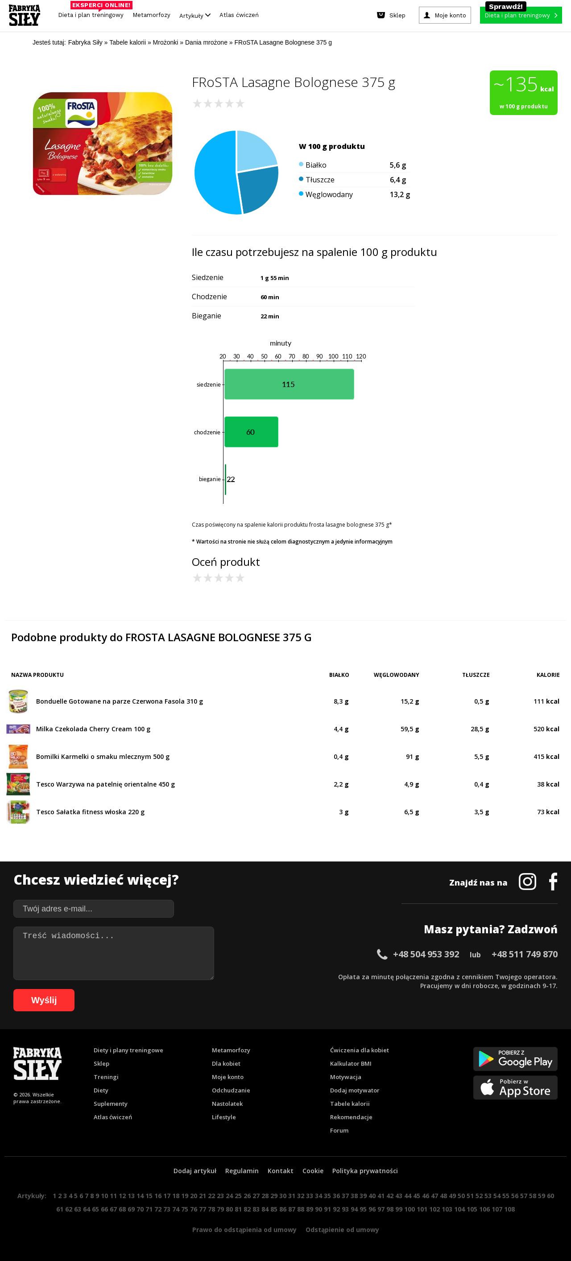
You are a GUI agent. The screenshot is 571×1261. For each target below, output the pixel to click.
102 (434, 1209)
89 (309, 1209)
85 (273, 1209)
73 (166, 1209)
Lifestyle (224, 1117)
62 (68, 1209)
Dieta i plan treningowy (93, 12)
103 (447, 1209)
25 (238, 1195)
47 (434, 1195)
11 (113, 1195)
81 (238, 1209)
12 (122, 1195)
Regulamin (242, 1170)
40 (372, 1195)
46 (425, 1195)
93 (345, 1209)
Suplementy (111, 1104)
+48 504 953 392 (426, 954)
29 (273, 1195)
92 (336, 1209)
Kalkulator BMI (351, 1063)
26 (247, 1195)
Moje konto (228, 1077)
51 (470, 1195)
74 (175, 1209)
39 (363, 1195)
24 (229, 1195)
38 (354, 1195)
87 (291, 1209)
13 (131, 1195)
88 (300, 1209)
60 (550, 1195)
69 (131, 1209)
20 (193, 1195)
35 (327, 1195)
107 (497, 1209)
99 (398, 1209)
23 (220, 1195)
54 (497, 1195)
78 (211, 1209)
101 (422, 1209)
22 (211, 1195)
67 (113, 1209)
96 (372, 1209)
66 (104, 1209)
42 (389, 1195)
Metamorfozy (151, 15)
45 (416, 1195)
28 (265, 1195)
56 (514, 1195)
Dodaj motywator (355, 1090)
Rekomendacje (351, 1117)
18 (175, 1195)
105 (472, 1209)
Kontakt (281, 1170)
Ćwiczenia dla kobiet (359, 1050)
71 (149, 1209)
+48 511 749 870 (525, 954)
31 (291, 1195)
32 (300, 1195)
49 (452, 1195)
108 (509, 1209)
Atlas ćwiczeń (239, 15)
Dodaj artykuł (195, 1170)
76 (193, 1209)
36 (336, 1195)
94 (354, 1209)
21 (202, 1195)
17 (166, 1195)
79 (220, 1209)
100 (409, 1209)
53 (488, 1195)
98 (389, 1209)
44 (407, 1195)
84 (265, 1209)
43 (398, 1195)
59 (541, 1195)
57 (523, 1195)
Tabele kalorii (350, 1104)
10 (104, 1195)
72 (157, 1209)
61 (59, 1209)
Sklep (101, 1063)
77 (202, 1209)
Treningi (106, 1077)
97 (381, 1209)
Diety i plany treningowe (128, 1050)
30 (282, 1195)
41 (381, 1195)
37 (345, 1195)
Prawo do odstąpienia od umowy (244, 1229)
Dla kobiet (226, 1063)
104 (459, 1209)
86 (282, 1209)
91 (327, 1209)
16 (157, 1195)
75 (184, 1209)
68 (122, 1209)
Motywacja (345, 1077)
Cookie (312, 1170)
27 (256, 1195)
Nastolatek (227, 1104)
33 (309, 1195)
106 (484, 1209)
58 (532, 1195)
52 (479, 1195)
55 (505, 1195)
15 (149, 1195)
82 (247, 1209)
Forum (339, 1130)
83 (256, 1209)
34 (318, 1195)
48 (443, 1195)
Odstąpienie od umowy (342, 1229)
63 (77, 1209)
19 (184, 1195)
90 (318, 1209)
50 (461, 1195)
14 (140, 1195)
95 (363, 1209)
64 (86, 1209)
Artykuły (195, 15)
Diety (101, 1090)
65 (95, 1209)
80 (229, 1209)
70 (140, 1209)
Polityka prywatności (365, 1170)
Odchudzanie (231, 1090)
